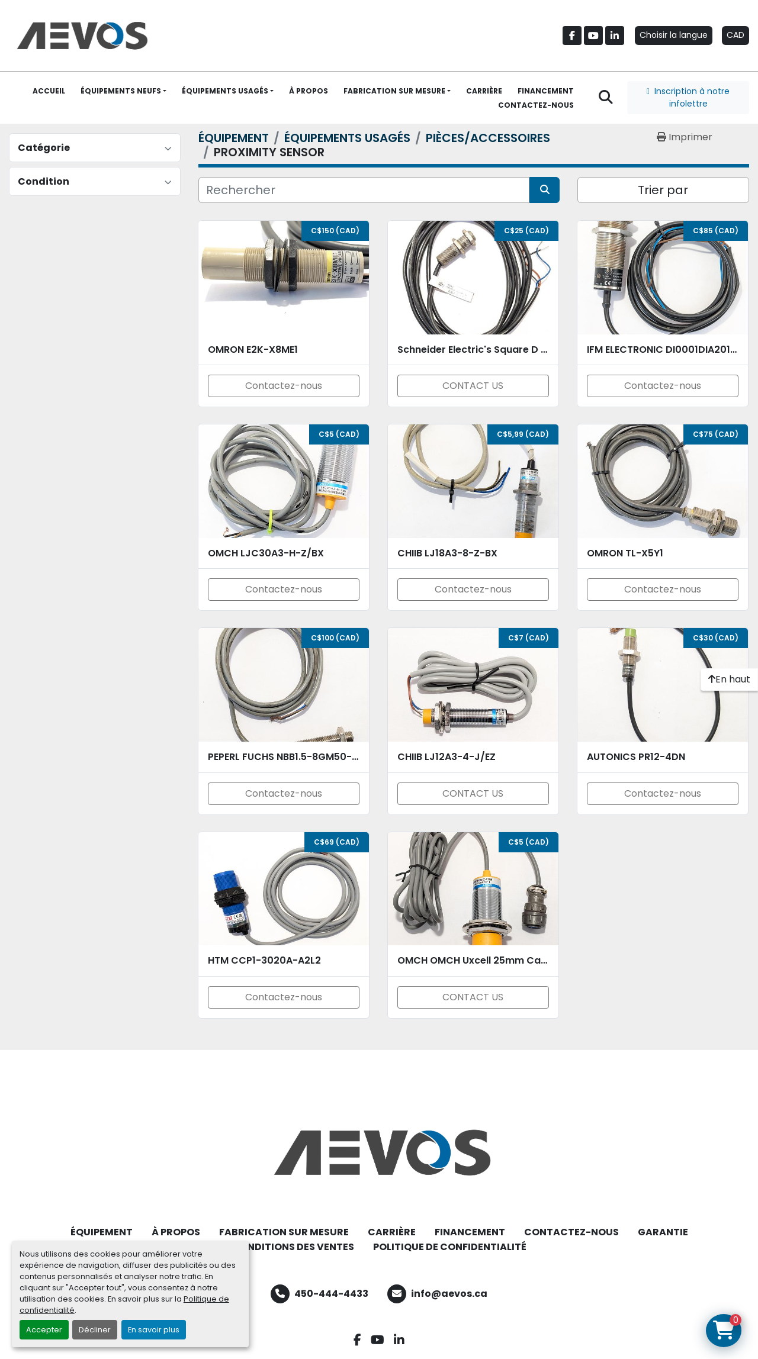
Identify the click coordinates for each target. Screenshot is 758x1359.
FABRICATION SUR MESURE (394, 91)
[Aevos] (379, 1152)
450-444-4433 (331, 1293)
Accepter (44, 1330)
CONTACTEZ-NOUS (536, 105)
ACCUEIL (49, 91)
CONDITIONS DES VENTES (293, 1247)
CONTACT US (472, 385)
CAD (735, 35)
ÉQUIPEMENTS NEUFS (121, 91)
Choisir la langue (674, 35)
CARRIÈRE (484, 91)
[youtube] (593, 35)
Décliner (95, 1330)
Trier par (663, 190)
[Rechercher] (363, 190)
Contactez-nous (283, 385)
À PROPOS (308, 91)
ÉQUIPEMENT (101, 1232)
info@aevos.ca (449, 1293)
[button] (123, 91)
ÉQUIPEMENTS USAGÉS (225, 91)
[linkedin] (614, 35)
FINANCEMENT (546, 91)
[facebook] (572, 35)
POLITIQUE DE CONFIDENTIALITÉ (449, 1247)
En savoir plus (153, 1330)
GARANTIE (663, 1232)
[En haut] (729, 679)
